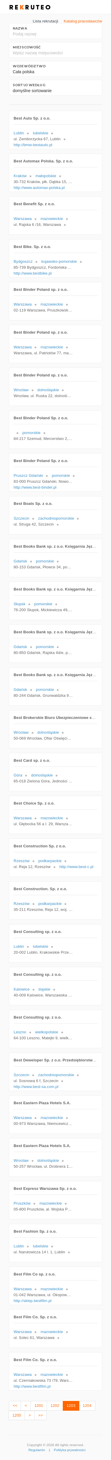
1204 (87, 1405)
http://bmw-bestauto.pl (33, 145)
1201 (38, 1405)
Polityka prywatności (70, 1450)
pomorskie (31, 432)
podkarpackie (50, 861)
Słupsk (19, 604)
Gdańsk (20, 561)
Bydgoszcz (23, 261)
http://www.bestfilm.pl (32, 1386)
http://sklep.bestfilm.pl (33, 1300)
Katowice (22, 989)
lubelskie (40, 133)
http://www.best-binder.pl (35, 487)
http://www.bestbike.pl (33, 273)
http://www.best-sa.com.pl (36, 1086)
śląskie (44, 989)
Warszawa (23, 218)
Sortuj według (29, 85)
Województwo (29, 66)
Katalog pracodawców (83, 21)
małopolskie (46, 176)
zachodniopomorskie (56, 518)
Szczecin (21, 518)
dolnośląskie (48, 390)
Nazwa (20, 28)
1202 (55, 1405)
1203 (71, 1405)
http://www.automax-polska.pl (39, 187)
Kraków (20, 176)
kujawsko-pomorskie (59, 261)
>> (40, 1415)
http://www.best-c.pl (76, 866)
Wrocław (21, 390)
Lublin (19, 133)
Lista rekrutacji (45, 21)
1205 (16, 1415)
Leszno (20, 1032)
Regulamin (36, 1450)
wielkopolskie (46, 1032)
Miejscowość (27, 47)
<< (15, 1405)
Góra (18, 775)
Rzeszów (22, 861)
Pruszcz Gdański (28, 475)
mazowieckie (52, 218)
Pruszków (22, 1203)
